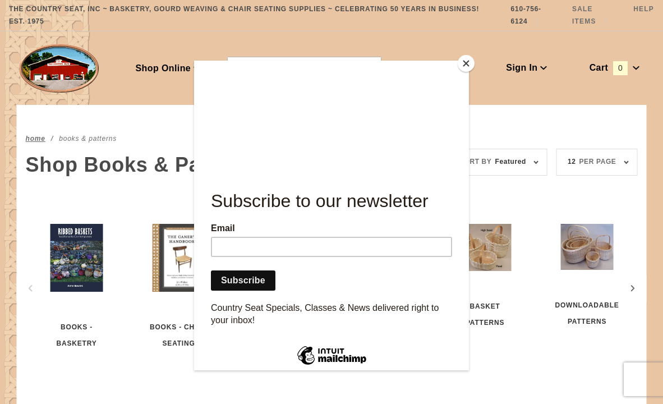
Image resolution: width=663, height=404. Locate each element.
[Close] (466, 63)
